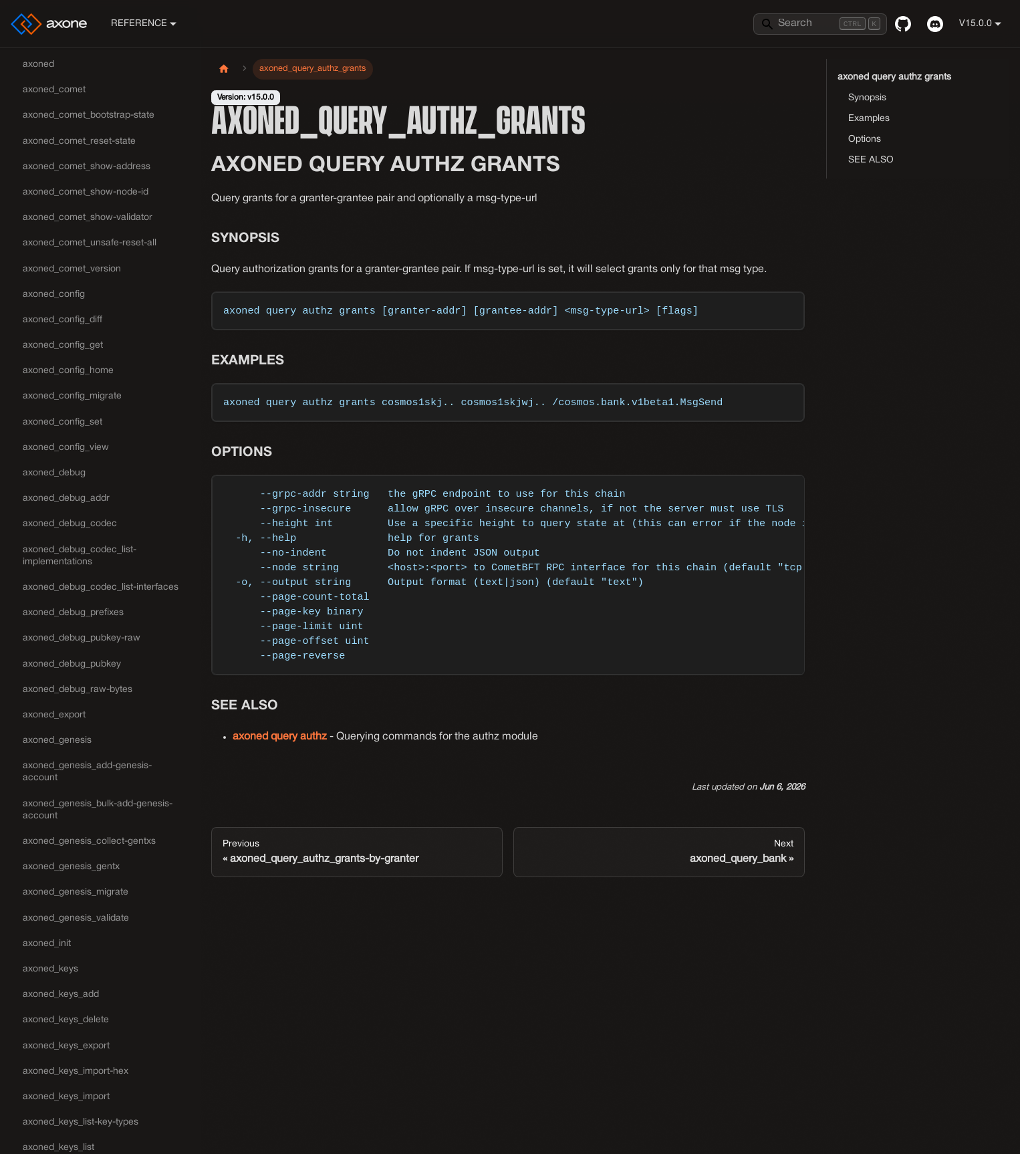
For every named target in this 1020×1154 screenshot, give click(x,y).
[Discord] (935, 24)
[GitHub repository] (903, 24)
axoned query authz (280, 736)
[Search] (820, 24)
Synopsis (867, 98)
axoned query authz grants (894, 77)
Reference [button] (139, 23)
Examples (869, 118)
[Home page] (224, 69)
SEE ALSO (871, 160)
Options (864, 139)
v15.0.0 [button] (975, 23)
